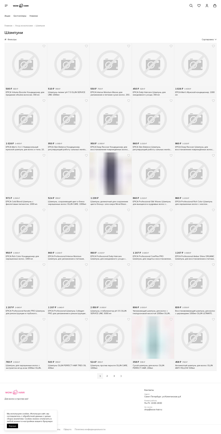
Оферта (67, 429)
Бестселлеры (20, 16)
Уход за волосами (24, 25)
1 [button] (100, 376)
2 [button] (107, 376)
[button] (199, 5)
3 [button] (114, 376)
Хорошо (12, 426)
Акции (7, 16)
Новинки (34, 16)
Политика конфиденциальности (90, 429)
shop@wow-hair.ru (153, 409)
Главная (8, 25)
